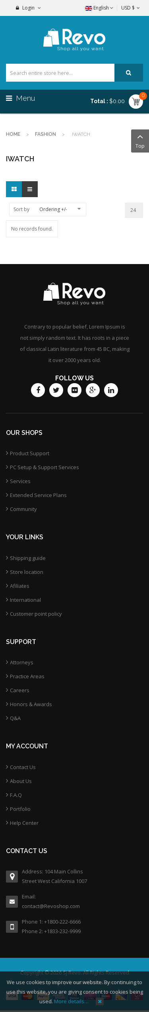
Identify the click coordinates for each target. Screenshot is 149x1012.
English (99, 7)
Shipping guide (28, 558)
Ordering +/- (53, 209)
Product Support (29, 453)
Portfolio (20, 808)
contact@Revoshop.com (51, 906)
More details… (71, 1001)
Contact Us (23, 767)
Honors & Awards (31, 704)
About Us (21, 781)
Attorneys (21, 662)
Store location (26, 571)
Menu (21, 98)
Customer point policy (36, 613)
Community (23, 509)
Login (28, 7)
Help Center (24, 822)
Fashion (45, 134)
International (25, 599)
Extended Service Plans (38, 495)
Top (140, 140)
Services (20, 481)
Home (13, 134)
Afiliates (19, 585)
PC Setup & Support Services (44, 467)
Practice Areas (27, 676)
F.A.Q (16, 795)
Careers (19, 690)
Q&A (15, 718)
